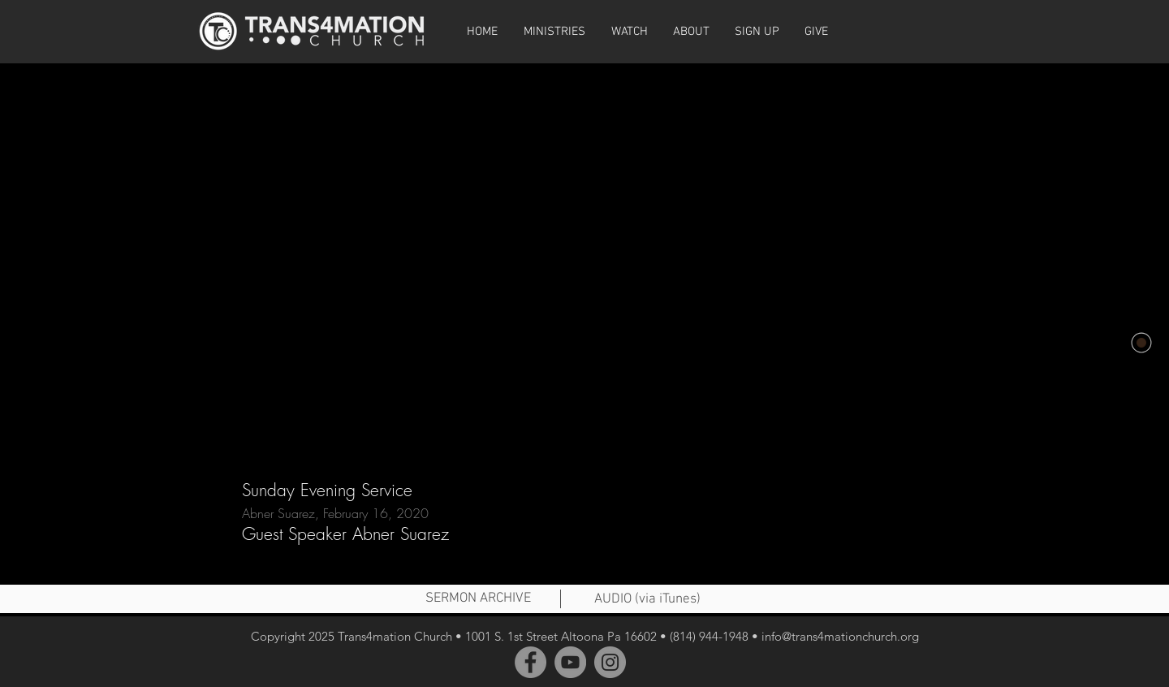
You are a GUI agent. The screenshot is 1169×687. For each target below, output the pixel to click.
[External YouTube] (584, 258)
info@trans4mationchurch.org (840, 636)
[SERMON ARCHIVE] (478, 599)
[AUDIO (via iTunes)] (647, 600)
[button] (629, 31)
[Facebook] (530, 662)
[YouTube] (570, 662)
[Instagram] (610, 662)
